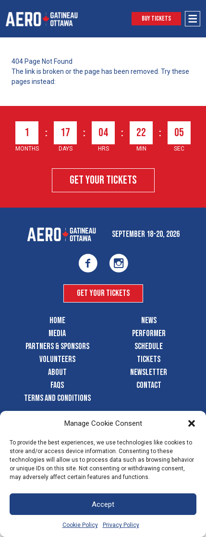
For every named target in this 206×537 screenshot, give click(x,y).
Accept (103, 504)
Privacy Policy (121, 525)
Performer (149, 333)
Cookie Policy (80, 525)
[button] (191, 423)
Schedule (148, 346)
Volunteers (57, 359)
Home (57, 320)
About (57, 372)
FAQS (57, 385)
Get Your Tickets (103, 180)
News (149, 320)
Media (57, 333)
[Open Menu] (192, 18)
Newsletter (148, 372)
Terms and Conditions (57, 398)
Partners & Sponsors (57, 346)
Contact (148, 385)
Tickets (148, 359)
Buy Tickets (156, 18)
